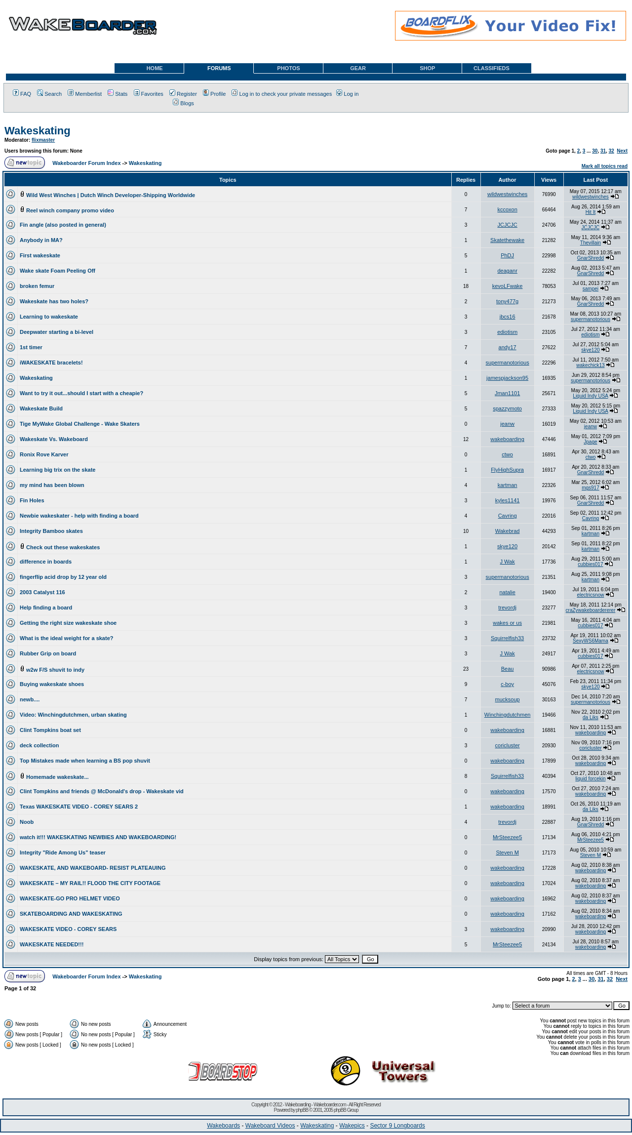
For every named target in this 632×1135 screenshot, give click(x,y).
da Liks (590, 717)
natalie (507, 592)
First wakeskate (40, 255)
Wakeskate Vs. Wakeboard (54, 439)
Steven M (507, 852)
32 (611, 151)
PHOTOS (288, 68)
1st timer (31, 347)
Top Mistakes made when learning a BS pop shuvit (85, 761)
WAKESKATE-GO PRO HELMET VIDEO (70, 898)
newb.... (30, 699)
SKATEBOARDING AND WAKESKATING (71, 914)
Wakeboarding (298, 1104)
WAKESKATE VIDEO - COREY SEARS (68, 929)
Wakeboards (223, 1125)
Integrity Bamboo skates (51, 531)
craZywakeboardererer (591, 610)
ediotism (507, 332)
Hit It (591, 212)
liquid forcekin (590, 778)
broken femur (37, 286)
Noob (27, 822)
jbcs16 (507, 317)
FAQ (22, 94)
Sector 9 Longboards (397, 1125)
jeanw (507, 424)
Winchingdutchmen (507, 715)
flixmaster (43, 140)
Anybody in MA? (41, 240)
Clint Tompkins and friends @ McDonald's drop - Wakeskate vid (102, 791)
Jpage (590, 442)
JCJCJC (507, 225)
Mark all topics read (605, 166)
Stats (117, 94)
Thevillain (590, 242)
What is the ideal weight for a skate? (66, 638)
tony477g (507, 301)
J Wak (507, 562)
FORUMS (219, 68)
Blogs (183, 103)
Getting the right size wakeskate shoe (68, 623)
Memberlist (85, 94)
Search (49, 94)
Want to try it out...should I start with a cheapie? (81, 393)
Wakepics (352, 1125)
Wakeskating (37, 130)
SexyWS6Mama (590, 641)
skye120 (590, 350)
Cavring (507, 516)
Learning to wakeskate (49, 317)
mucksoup (507, 699)
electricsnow (590, 595)
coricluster (507, 745)
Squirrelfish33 (507, 638)
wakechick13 (590, 365)
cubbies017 (590, 564)
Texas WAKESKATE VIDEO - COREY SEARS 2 (79, 807)
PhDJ (507, 255)
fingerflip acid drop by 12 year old (63, 577)
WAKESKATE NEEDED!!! (51, 944)
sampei (590, 288)
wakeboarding (507, 439)
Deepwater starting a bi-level (56, 332)
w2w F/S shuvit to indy (55, 670)
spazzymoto (507, 408)
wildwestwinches (507, 194)
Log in (347, 94)
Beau (507, 669)
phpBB (302, 1110)
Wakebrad (507, 531)
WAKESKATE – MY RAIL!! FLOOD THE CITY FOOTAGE (90, 883)
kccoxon (507, 209)
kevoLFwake (507, 286)
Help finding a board (46, 607)
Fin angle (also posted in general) (63, 225)
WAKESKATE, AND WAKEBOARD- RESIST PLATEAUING (93, 868)
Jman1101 (507, 393)
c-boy (507, 684)
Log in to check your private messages (282, 94)
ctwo (507, 454)
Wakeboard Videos (270, 1125)
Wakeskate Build (41, 408)
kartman (507, 485)
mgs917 (590, 487)
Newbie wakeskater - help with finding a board (79, 516)
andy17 (507, 347)
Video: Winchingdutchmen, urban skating (73, 715)
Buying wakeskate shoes (52, 684)
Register (183, 94)
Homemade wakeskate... (57, 777)
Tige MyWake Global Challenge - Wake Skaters (80, 424)
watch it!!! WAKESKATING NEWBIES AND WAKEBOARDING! (98, 837)
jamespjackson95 (507, 378)
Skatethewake (507, 240)
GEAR (358, 68)
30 (594, 151)
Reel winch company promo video (70, 210)
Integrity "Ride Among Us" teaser (63, 852)
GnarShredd (590, 258)
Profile (214, 94)
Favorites (148, 94)
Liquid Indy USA (590, 396)
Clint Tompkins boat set (50, 730)
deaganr (507, 271)
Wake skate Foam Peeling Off (57, 271)
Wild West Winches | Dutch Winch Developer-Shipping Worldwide (110, 195)
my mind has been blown (52, 485)
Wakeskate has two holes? (54, 301)
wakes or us (507, 623)
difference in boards (46, 562)
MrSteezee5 (507, 837)
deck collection (39, 745)
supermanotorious (590, 319)
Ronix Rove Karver (44, 454)
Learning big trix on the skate (57, 470)
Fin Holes (32, 500)
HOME (155, 68)
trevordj (507, 607)
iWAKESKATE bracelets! (51, 362)
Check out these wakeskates (63, 547)
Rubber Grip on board (48, 653)
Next (622, 151)
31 (603, 151)
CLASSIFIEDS (492, 68)
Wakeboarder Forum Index (86, 163)
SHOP (427, 68)
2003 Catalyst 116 (42, 592)
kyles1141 (507, 500)
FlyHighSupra (507, 470)
